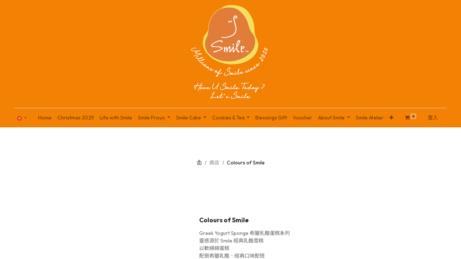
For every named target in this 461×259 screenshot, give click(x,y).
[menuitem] (44, 117)
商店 (214, 162)
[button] (391, 117)
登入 (433, 117)
